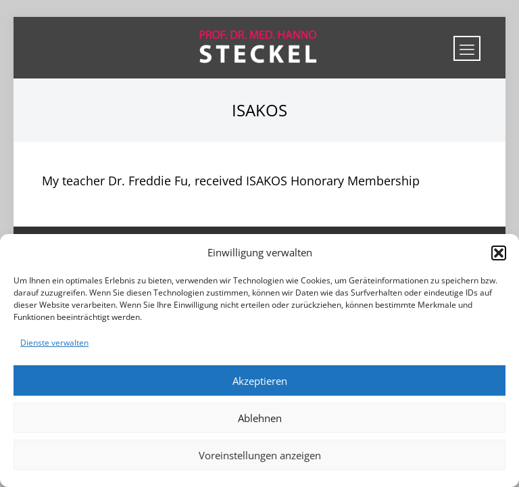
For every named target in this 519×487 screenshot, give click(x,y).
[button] (498, 253)
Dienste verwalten (54, 342)
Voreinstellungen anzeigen (260, 455)
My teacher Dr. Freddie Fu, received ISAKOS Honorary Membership (231, 180)
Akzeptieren (259, 381)
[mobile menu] (466, 48)
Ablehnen (260, 418)
